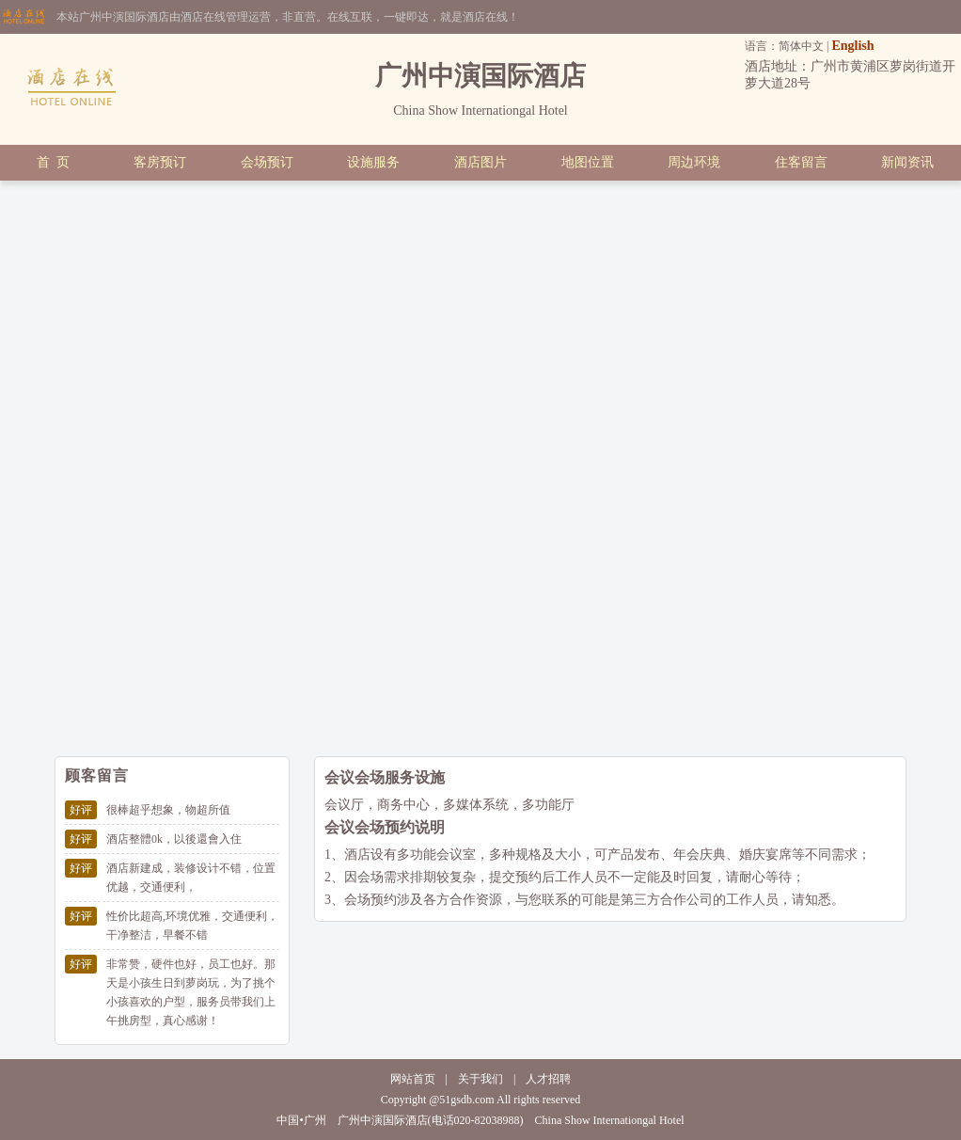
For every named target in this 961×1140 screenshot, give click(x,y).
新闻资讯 (907, 162)
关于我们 (480, 1078)
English (852, 46)
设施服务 (373, 162)
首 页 (53, 162)
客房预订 (160, 162)
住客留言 (801, 162)
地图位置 (587, 162)
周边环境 (694, 162)
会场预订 (267, 162)
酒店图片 (480, 162)
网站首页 (412, 1078)
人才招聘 (548, 1078)
